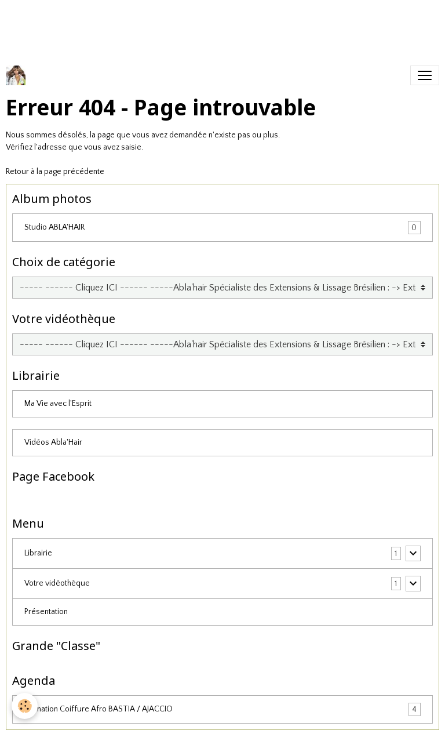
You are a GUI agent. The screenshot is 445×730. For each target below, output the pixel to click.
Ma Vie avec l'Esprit (58, 403)
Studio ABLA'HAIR (222, 227)
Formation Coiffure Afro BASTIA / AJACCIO (222, 709)
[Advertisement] (211, 26)
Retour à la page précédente (55, 171)
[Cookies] (25, 706)
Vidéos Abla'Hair (53, 442)
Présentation (46, 611)
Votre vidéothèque (57, 583)
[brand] (18, 75)
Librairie (38, 553)
